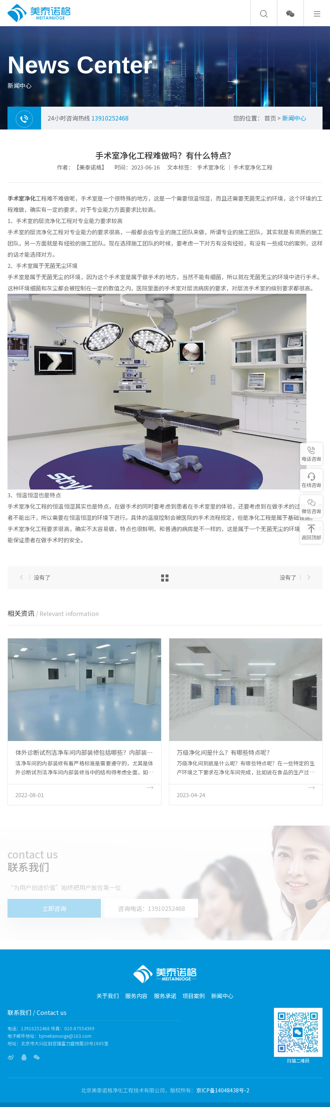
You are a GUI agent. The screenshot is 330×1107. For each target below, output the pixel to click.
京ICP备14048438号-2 (222, 1090)
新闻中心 (294, 117)
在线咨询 (311, 480)
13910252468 (110, 117)
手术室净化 (211, 167)
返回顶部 (311, 533)
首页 (270, 117)
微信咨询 (311, 506)
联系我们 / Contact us (37, 1012)
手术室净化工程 (252, 167)
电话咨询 (311, 454)
